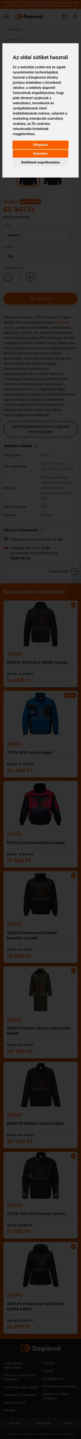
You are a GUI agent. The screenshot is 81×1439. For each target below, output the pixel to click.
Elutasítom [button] (40, 153)
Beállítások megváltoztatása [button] (40, 162)
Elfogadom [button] (40, 144)
